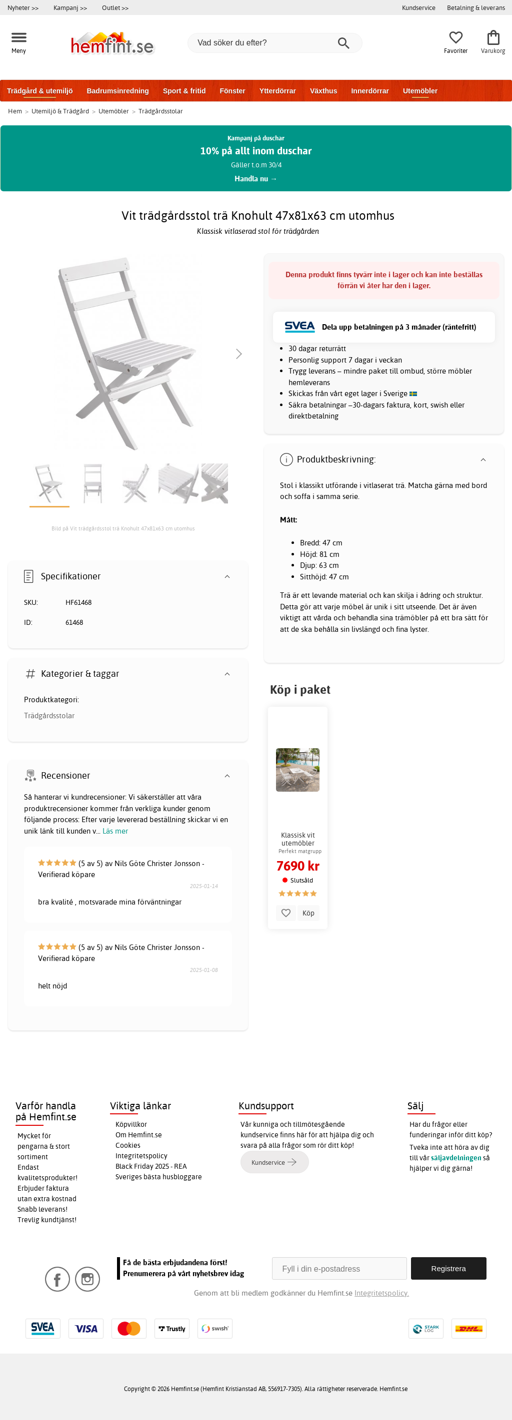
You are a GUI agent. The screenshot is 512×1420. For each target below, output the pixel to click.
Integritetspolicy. (381, 1293)
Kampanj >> (70, 7)
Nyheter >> (23, 7)
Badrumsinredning (117, 91)
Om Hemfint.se (139, 1134)
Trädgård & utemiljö (39, 91)
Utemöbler (420, 91)
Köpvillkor (131, 1124)
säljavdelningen (456, 1157)
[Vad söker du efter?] (275, 43)
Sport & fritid (184, 91)
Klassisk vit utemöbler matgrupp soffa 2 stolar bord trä (298, 839)
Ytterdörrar (278, 91)
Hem (15, 111)
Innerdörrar (369, 91)
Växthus (323, 91)
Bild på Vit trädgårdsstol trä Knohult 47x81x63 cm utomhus (123, 528)
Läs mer (115, 831)
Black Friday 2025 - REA (151, 1166)
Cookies (128, 1145)
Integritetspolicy (142, 1155)
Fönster (232, 91)
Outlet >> (115, 7)
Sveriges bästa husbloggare (159, 1176)
